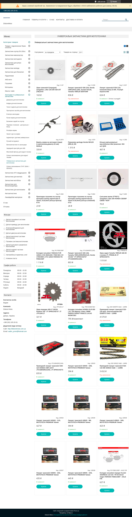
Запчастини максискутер (14, 55)
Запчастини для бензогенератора (11, 185)
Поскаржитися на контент (62, 515)
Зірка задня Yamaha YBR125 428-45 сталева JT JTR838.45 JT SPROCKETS (113, 255)
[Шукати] (126, 19)
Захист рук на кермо (13, 134)
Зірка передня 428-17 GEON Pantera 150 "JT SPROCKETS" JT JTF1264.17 (48, 311)
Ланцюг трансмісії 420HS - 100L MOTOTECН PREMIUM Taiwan (80, 367)
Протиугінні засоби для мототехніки (18, 110)
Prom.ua (76, 511)
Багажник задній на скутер (15, 121)
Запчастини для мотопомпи (15, 190)
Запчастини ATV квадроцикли (16, 173)
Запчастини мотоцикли (13, 59)
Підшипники (9, 76)
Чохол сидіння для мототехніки (16, 107)
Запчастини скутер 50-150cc (15, 51)
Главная (26, 20)
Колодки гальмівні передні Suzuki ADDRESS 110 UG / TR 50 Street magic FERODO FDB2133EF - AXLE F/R (113, 476)
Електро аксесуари (12, 114)
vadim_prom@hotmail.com (17, 331)
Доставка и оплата (74, 20)
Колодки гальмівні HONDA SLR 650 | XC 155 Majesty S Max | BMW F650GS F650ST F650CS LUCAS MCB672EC (81, 312)
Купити (43, 103)
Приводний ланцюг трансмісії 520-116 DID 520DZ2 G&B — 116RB (113, 367)
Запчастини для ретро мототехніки (13, 63)
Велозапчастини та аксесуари (16, 145)
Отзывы (6, 207)
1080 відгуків (101, 1)
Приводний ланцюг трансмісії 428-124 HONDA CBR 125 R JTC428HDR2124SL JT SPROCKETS (49, 368)
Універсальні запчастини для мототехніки (16, 162)
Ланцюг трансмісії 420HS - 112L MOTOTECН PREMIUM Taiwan (48, 421)
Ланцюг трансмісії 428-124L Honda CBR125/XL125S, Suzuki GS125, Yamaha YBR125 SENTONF (81, 89)
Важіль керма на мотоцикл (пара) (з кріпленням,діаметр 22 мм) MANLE (49, 144)
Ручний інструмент (12, 141)
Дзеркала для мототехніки (15, 100)
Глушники (8, 83)
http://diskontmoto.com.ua (17, 329)
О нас (52, 20)
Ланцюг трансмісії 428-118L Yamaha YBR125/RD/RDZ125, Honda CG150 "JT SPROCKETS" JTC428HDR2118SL (81, 256)
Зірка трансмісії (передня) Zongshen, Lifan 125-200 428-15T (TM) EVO (48, 89)
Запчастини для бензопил (14, 72)
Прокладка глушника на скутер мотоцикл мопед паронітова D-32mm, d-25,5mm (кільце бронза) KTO (48, 199)
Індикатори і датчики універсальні (17, 137)
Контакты (60, 20)
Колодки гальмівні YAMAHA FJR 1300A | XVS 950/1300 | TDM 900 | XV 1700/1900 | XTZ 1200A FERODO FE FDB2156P (49, 256)
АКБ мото (8, 79)
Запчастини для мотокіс (13, 177)
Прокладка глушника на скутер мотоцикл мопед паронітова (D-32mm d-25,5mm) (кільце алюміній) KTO (81, 199)
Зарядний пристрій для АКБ (15, 148)
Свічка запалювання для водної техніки (17, 156)
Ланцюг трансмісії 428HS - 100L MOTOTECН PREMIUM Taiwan (112, 421)
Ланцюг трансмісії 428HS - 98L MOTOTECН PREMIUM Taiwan (79, 421)
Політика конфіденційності (79, 515)
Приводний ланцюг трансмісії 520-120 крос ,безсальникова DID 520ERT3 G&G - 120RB (113, 311)
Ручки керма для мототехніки (16, 118)
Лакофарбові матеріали (13, 197)
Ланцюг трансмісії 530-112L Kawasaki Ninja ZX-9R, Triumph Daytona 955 (111, 89)
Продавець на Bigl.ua (66, 513)
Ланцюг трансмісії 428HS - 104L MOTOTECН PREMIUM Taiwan (80, 474)
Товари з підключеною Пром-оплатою (15, 46)
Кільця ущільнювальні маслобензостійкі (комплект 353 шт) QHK (112, 144)
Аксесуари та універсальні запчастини (14, 95)
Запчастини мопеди (12, 68)
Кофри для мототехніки (14, 103)
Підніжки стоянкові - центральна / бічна (17, 126)
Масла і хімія (9, 91)
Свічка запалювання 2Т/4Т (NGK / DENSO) (17, 167)
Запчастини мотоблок (13, 180)
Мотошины (9, 87)
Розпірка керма (11, 130)
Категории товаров (10, 42)
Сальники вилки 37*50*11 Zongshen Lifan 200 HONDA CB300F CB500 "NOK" (113, 198)
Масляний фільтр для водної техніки (18, 152)
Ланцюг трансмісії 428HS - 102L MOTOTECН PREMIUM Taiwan (48, 474)
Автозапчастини (11, 193)
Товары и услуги (39, 20)
